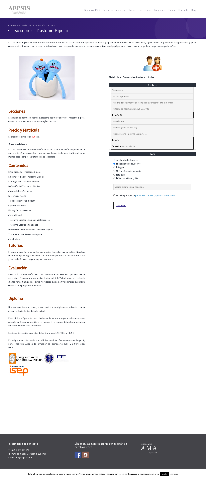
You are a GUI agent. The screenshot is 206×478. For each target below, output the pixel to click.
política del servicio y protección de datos (155, 195)
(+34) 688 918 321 (20, 450)
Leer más (174, 474)
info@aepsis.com (23, 457)
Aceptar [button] (165, 474)
